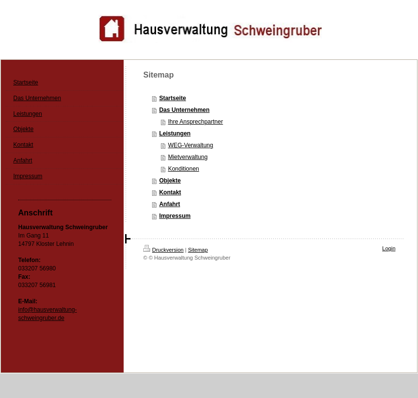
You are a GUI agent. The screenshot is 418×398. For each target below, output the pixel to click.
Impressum (174, 215)
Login (388, 248)
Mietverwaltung (188, 157)
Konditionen (183, 168)
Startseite (172, 98)
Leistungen (174, 133)
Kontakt (170, 192)
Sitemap (198, 250)
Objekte (170, 180)
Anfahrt (169, 204)
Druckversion (163, 250)
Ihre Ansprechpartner (195, 121)
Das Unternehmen (184, 109)
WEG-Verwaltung (190, 145)
